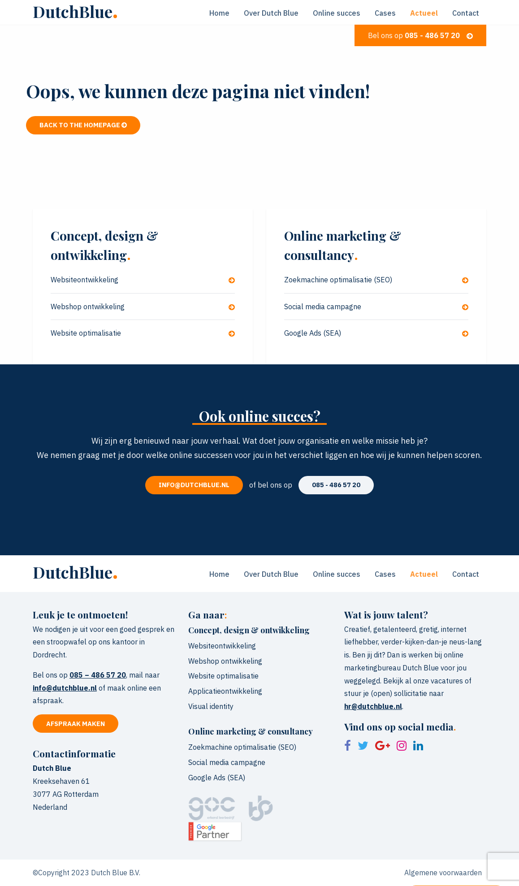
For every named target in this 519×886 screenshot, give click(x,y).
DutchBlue (75, 11)
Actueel (424, 13)
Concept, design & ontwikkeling (249, 630)
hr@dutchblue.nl (373, 706)
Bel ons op (420, 35)
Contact (465, 13)
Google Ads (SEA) (376, 332)
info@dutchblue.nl (194, 484)
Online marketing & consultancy (250, 731)
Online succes (336, 13)
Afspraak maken (75, 723)
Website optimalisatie (143, 332)
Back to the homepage (83, 125)
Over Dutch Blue (271, 13)
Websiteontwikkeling (143, 279)
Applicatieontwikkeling (225, 691)
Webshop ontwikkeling (143, 306)
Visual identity (211, 706)
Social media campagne (376, 306)
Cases (385, 13)
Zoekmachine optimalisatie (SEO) (376, 279)
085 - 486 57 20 (336, 484)
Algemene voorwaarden (443, 872)
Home (219, 13)
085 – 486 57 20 (97, 674)
